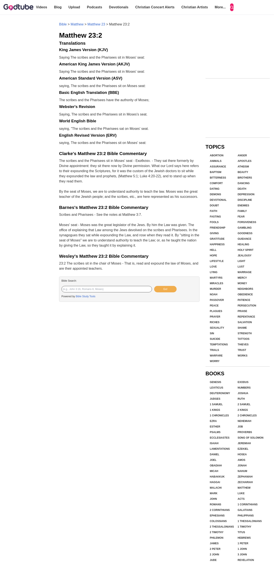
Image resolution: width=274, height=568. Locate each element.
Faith (213, 211)
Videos (41, 7)
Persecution (247, 305)
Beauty (243, 172)
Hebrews (244, 537)
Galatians (245, 510)
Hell (213, 249)
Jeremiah (244, 443)
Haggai (215, 482)
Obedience (245, 294)
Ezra (213, 421)
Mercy (242, 277)
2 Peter (215, 548)
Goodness (245, 233)
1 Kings (215, 409)
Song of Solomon (251, 437)
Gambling (245, 227)
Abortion (216, 155)
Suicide (215, 338)
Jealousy (245, 255)
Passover (217, 300)
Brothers (245, 177)
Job (240, 426)
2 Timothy (216, 532)
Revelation (246, 560)
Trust (242, 350)
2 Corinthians (220, 510)
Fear (241, 216)
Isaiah (214, 443)
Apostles (245, 161)
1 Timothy (244, 526)
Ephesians (217, 515)
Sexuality (217, 327)
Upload (74, 7)
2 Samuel (244, 404)
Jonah (242, 465)
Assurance (218, 166)
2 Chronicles (247, 415)
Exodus (243, 382)
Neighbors (245, 288)
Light (241, 261)
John (213, 498)
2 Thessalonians (222, 526)
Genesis (215, 382)
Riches (214, 322)
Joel (213, 460)
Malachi (216, 487)
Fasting (215, 216)
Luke (241, 493)
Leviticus (216, 387)
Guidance (244, 238)
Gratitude (217, 238)
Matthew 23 (96, 24)
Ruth (241, 398)
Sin (212, 333)
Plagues (216, 311)
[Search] (232, 7)
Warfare (216, 355)
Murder (215, 288)
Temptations (219, 344)
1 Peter (243, 543)
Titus (241, 532)
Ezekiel (243, 448)
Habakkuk (217, 476)
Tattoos (243, 338)
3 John (242, 554)
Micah (214, 471)
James (214, 543)
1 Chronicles (219, 415)
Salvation (245, 322)
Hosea (242, 454)
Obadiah (216, 465)
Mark (213, 493)
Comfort (216, 183)
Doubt (214, 205)
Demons (215, 194)
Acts (241, 498)
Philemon (216, 537)
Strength (245, 333)
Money (242, 283)
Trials (214, 350)
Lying (213, 272)
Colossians (218, 521)
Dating (214, 188)
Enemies (243, 205)
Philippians (246, 515)
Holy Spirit (245, 249)
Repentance (246, 316)
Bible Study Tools (85, 296)
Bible (63, 24)
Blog (58, 7)
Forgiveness (247, 222)
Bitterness (218, 177)
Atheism (243, 166)
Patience (244, 300)
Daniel (214, 454)
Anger (242, 155)
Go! (165, 289)
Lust (241, 266)
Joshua (243, 393)
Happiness (217, 244)
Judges (215, 398)
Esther (215, 426)
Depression (246, 194)
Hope (213, 255)
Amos (241, 460)
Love (213, 266)
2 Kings (243, 409)
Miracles (216, 283)
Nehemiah (244, 421)
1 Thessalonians (250, 521)
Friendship (217, 227)
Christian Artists (194, 7)
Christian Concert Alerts (154, 7)
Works (242, 355)
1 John (242, 548)
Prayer (215, 316)
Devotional (218, 199)
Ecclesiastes (219, 437)
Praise (242, 311)
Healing (243, 244)
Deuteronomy (220, 393)
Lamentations (220, 448)
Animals (216, 161)
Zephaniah (245, 476)
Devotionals (118, 7)
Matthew (77, 24)
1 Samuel (216, 404)
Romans (215, 504)
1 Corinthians (248, 504)
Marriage (245, 272)
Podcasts (94, 7)
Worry (215, 361)
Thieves (243, 344)
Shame (242, 327)
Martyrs (216, 277)
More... (220, 7)
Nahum (242, 471)
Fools (214, 222)
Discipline (245, 199)
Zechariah (245, 482)
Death (242, 188)
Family (242, 211)
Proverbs (245, 432)
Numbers (244, 387)
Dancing (244, 183)
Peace (214, 305)
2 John (214, 554)
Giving (214, 233)
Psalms (215, 432)
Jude (213, 560)
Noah (213, 294)
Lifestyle (217, 261)
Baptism (215, 172)
